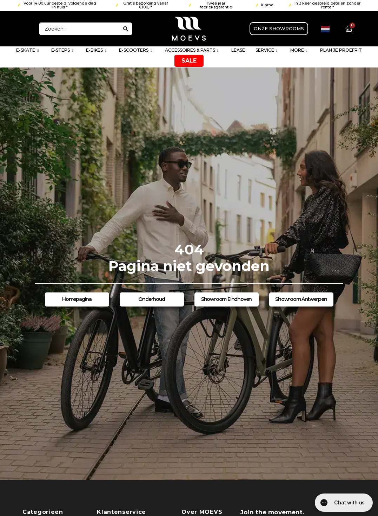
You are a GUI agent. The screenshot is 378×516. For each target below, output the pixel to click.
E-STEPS (62, 50)
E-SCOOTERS (135, 50)
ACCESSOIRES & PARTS (192, 50)
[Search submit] (125, 28)
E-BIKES (96, 50)
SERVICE (267, 50)
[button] (57, 5)
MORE (298, 50)
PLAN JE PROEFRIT (341, 50)
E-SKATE (27, 50)
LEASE (238, 50)
